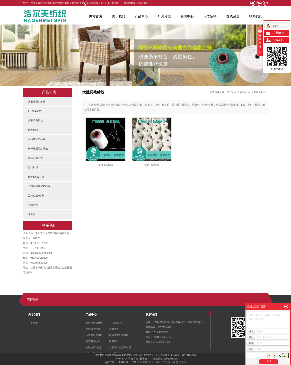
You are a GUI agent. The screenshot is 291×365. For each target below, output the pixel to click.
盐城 (178, 362)
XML (145, 3)
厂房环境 (164, 16)
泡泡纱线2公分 (36, 176)
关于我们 (118, 16)
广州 (167, 362)
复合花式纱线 (105, 164)
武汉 (144, 362)
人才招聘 (210, 16)
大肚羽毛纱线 (35, 120)
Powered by (120, 358)
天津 (139, 362)
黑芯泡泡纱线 (35, 158)
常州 (150, 362)
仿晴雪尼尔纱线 (36, 139)
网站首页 (95, 16)
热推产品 (109, 362)
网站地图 (129, 3)
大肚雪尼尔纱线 (36, 101)
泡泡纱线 (33, 129)
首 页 (230, 92)
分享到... (278, 40)
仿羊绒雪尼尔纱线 (38, 148)
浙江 (161, 362)
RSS (138, 3)
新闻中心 (187, 16)
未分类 (32, 214)
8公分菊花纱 (35, 111)
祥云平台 (133, 358)
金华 (184, 362)
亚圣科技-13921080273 (165, 358)
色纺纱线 (33, 205)
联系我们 (255, 16)
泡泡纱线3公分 (36, 195)
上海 (156, 362)
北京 (172, 362)
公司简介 (33, 323)
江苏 (133, 362)
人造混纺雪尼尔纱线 (39, 186)
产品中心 (141, 16)
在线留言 (232, 16)
